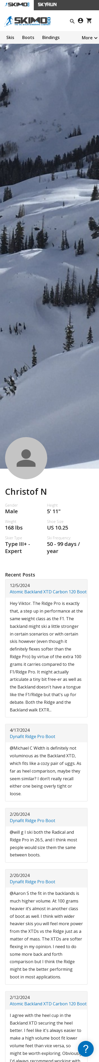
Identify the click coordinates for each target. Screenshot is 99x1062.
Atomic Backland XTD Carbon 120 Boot (48, 592)
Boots (28, 37)
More (87, 38)
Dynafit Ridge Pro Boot (32, 736)
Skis (10, 37)
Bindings (51, 37)
